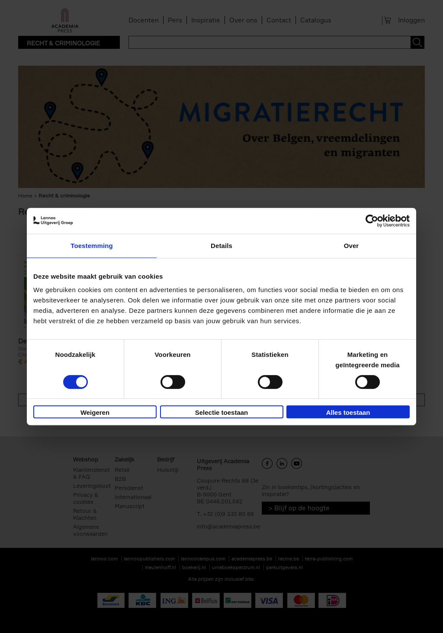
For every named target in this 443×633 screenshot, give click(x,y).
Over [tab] (351, 245)
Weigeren (94, 412)
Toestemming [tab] (92, 245)
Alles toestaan (348, 412)
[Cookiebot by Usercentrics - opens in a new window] (372, 220)
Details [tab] (221, 245)
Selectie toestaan (221, 412)
